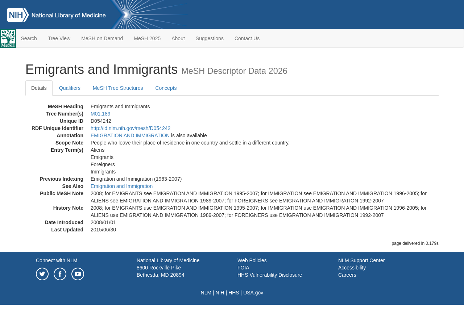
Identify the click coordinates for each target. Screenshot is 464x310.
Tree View (59, 38)
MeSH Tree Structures (118, 88)
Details (39, 88)
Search (29, 38)
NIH (220, 293)
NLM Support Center (361, 260)
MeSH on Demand (102, 38)
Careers (347, 275)
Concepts (166, 88)
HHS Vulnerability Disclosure (269, 275)
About (178, 38)
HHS (233, 293)
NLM (206, 293)
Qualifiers (69, 88)
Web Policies (252, 260)
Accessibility (352, 268)
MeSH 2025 (147, 38)
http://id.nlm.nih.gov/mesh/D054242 (130, 128)
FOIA (243, 268)
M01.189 (100, 114)
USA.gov (253, 293)
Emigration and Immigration (122, 186)
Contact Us (247, 38)
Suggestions (210, 38)
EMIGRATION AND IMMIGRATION (130, 135)
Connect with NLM (56, 260)
